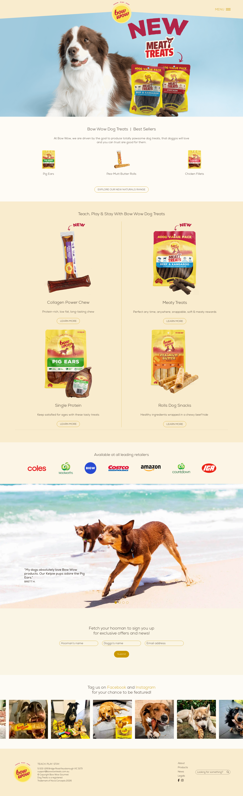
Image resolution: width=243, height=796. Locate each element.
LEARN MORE (68, 321)
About (181, 763)
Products (183, 767)
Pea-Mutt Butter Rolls (121, 174)
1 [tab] (115, 602)
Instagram (145, 687)
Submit (121, 654)
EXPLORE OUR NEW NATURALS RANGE (121, 189)
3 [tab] (123, 602)
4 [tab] (127, 602)
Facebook (116, 687)
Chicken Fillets (194, 174)
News (181, 771)
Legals (181, 775)
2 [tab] (119, 602)
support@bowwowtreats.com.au (53, 771)
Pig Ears (48, 174)
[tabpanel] (121, 546)
